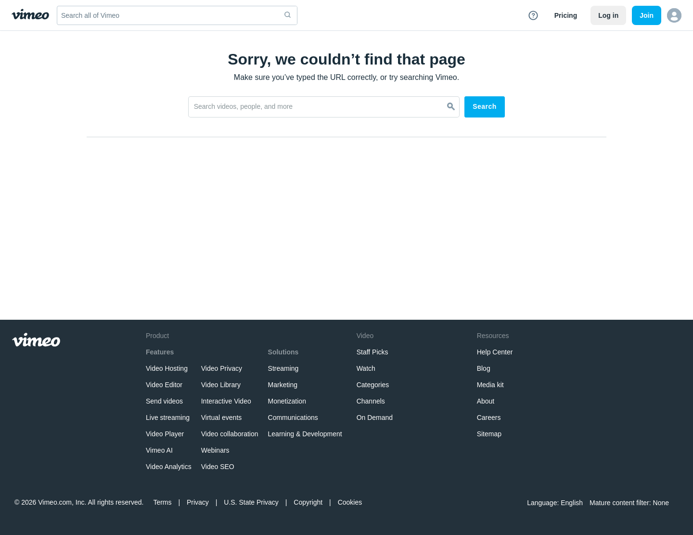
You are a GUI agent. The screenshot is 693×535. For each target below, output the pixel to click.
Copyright (308, 502)
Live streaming (168, 417)
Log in (608, 15)
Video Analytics (169, 466)
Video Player (165, 434)
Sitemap (489, 434)
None (661, 503)
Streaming (283, 368)
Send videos (164, 401)
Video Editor (164, 385)
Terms (162, 502)
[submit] (288, 15)
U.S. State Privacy (251, 502)
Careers (489, 417)
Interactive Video (226, 401)
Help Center (495, 352)
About (486, 401)
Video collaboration (229, 434)
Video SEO (217, 466)
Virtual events (221, 417)
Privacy (198, 502)
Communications (293, 417)
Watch (366, 368)
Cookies (350, 502)
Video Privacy (221, 368)
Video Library (221, 385)
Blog (483, 368)
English (572, 503)
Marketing (282, 385)
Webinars (215, 450)
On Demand (375, 417)
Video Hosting (167, 368)
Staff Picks (372, 352)
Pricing (565, 15)
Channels (371, 401)
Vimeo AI (159, 450)
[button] (674, 15)
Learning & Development (305, 434)
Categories (373, 385)
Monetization (287, 401)
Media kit (490, 385)
